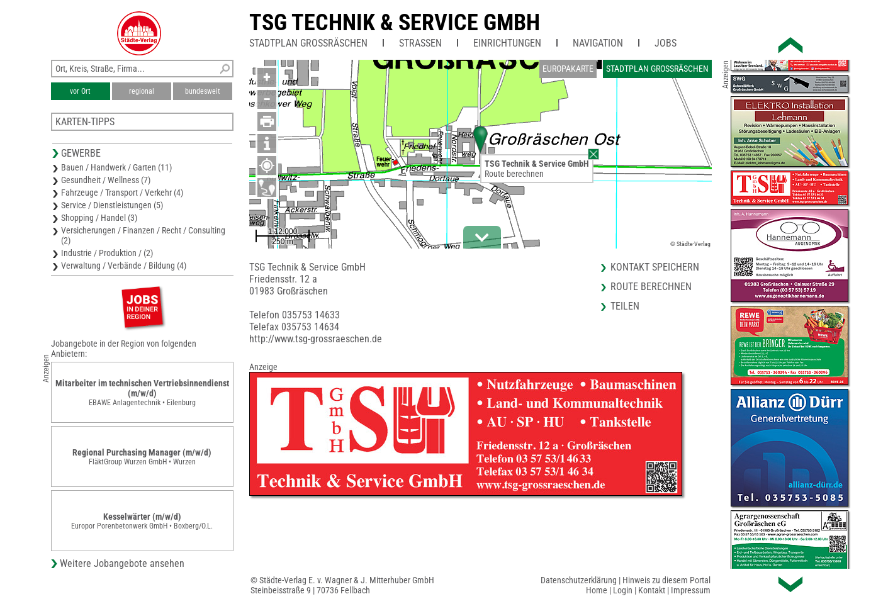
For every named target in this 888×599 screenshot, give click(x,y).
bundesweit (202, 91)
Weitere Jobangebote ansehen (122, 563)
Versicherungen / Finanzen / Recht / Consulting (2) (143, 235)
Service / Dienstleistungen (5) (112, 205)
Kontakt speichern (654, 267)
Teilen (624, 306)
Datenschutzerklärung (579, 580)
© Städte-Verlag (690, 243)
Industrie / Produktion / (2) (107, 253)
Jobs (666, 43)
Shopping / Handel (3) (99, 218)
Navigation (598, 43)
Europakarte (567, 69)
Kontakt (651, 590)
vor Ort (80, 91)
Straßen (420, 43)
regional (141, 91)
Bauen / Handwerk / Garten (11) (116, 167)
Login (622, 590)
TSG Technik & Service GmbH (394, 22)
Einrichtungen (507, 43)
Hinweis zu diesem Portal (666, 580)
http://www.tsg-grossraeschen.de (315, 339)
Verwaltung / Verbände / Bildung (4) (123, 265)
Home (596, 590)
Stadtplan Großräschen (308, 43)
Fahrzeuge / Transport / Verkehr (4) (122, 193)
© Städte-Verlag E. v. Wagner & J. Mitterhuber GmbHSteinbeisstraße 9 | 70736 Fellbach (342, 585)
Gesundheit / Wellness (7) (105, 180)
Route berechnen (514, 174)
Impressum (691, 590)
